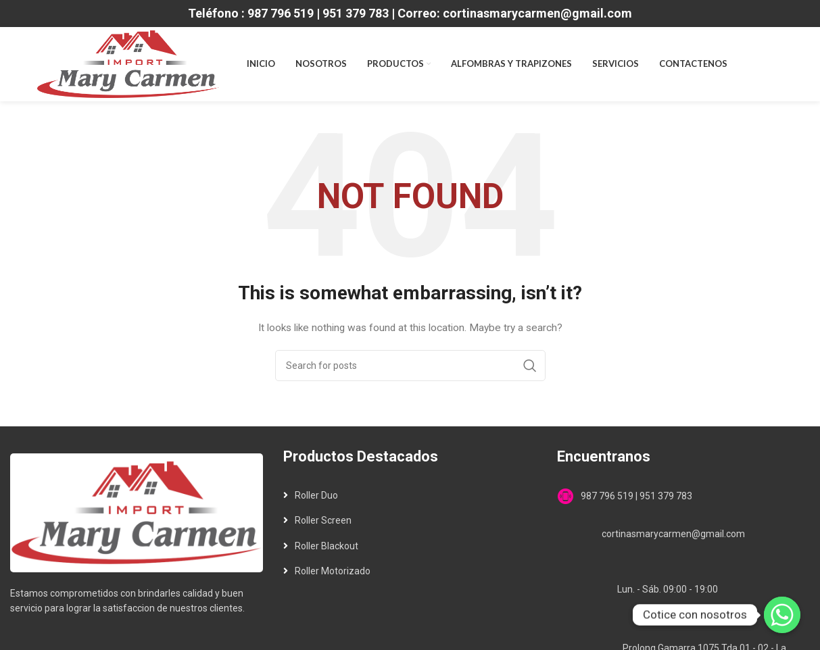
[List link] (409, 495)
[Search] (410, 365)
